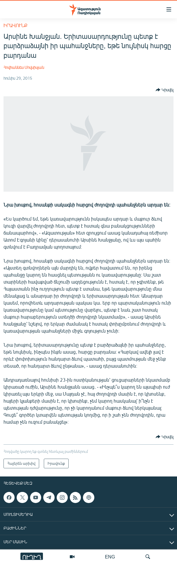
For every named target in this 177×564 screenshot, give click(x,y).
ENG (110, 556)
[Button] (164, 89)
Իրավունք (15, 25)
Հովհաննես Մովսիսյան (24, 67)
